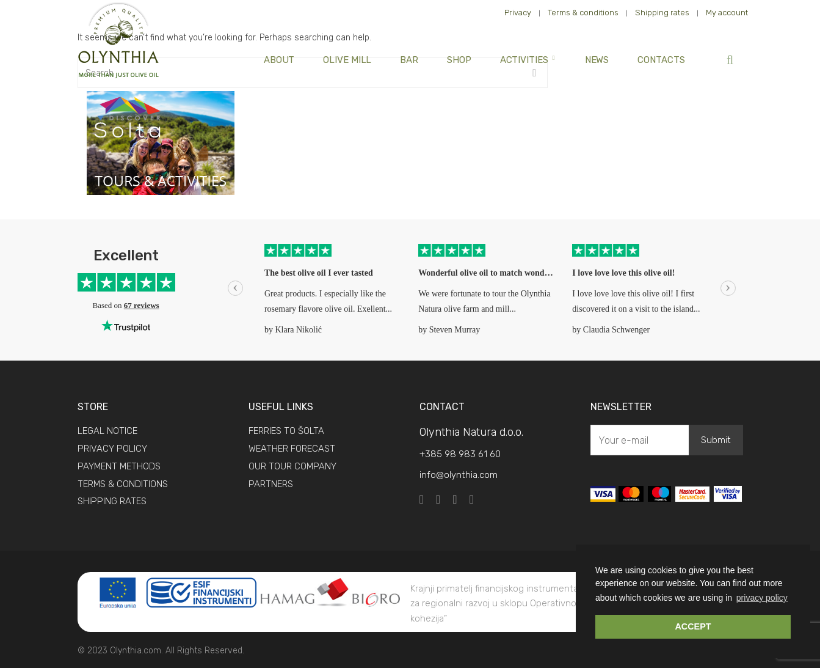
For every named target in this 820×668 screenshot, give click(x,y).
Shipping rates (662, 12)
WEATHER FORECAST (292, 448)
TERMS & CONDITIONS (123, 484)
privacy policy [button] (762, 598)
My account (727, 12)
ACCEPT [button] (693, 626)
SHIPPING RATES (112, 501)
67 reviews (141, 305)
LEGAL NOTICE (107, 430)
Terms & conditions (583, 12)
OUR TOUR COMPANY (292, 466)
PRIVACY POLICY (112, 448)
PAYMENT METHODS (119, 466)
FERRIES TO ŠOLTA (286, 430)
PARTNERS (271, 484)
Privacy (517, 12)
